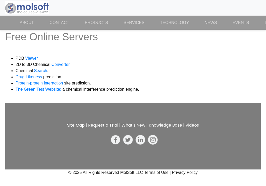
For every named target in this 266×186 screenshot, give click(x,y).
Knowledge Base (165, 125)
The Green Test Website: (38, 89)
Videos (192, 125)
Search (40, 70)
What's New (133, 125)
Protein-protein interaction (39, 83)
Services (134, 22)
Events (241, 22)
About (31, 22)
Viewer (31, 58)
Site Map (76, 125)
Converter (60, 64)
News (211, 22)
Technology (174, 22)
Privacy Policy (185, 172)
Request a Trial (103, 125)
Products (96, 22)
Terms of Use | (158, 172)
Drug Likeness (29, 77)
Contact (59, 22)
